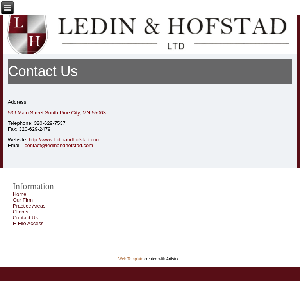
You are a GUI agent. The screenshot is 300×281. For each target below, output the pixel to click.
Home (20, 194)
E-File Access (28, 223)
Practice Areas (29, 206)
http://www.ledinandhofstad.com (65, 139)
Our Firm (23, 200)
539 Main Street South (34, 113)
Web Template (130, 259)
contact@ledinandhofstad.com (59, 145)
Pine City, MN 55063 (83, 113)
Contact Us (25, 218)
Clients (21, 212)
